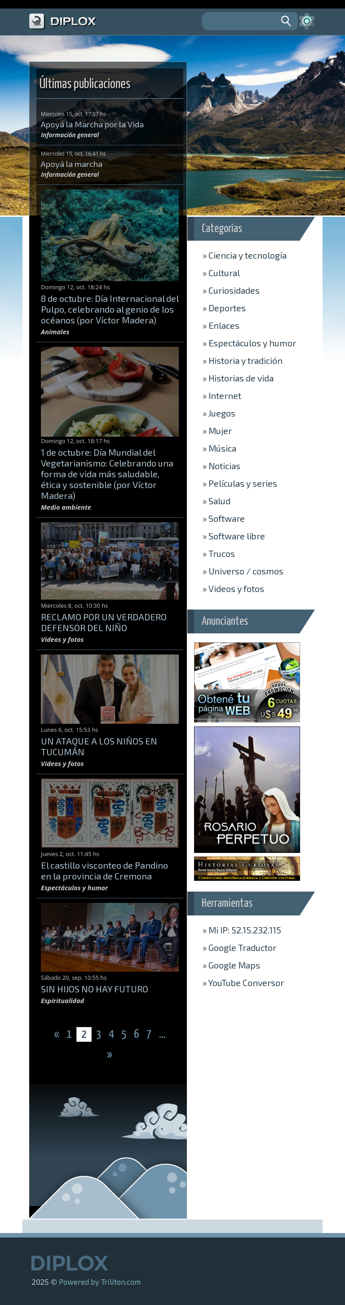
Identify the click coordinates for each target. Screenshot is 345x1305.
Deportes (224, 307)
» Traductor (239, 947)
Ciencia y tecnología (245, 255)
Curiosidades (231, 290)
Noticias (221, 465)
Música (219, 448)
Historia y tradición (243, 360)
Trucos (219, 553)
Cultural (221, 272)
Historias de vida (238, 377)
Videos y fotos (233, 588)
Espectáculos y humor (249, 342)
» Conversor (243, 982)
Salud (216, 500)
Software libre (234, 535)
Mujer (217, 430)
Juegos (219, 413)
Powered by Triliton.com (100, 1281)
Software (224, 518)
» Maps (231, 965)
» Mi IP (242, 929)
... (162, 1034)
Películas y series (240, 483)
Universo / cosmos (243, 570)
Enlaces (221, 325)
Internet (222, 395)
